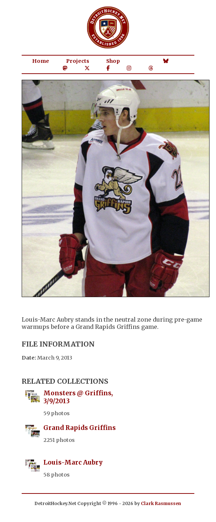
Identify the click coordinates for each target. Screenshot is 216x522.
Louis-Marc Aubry (73, 462)
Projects (77, 61)
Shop (113, 61)
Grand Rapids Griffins (79, 428)
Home (40, 61)
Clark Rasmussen (161, 503)
